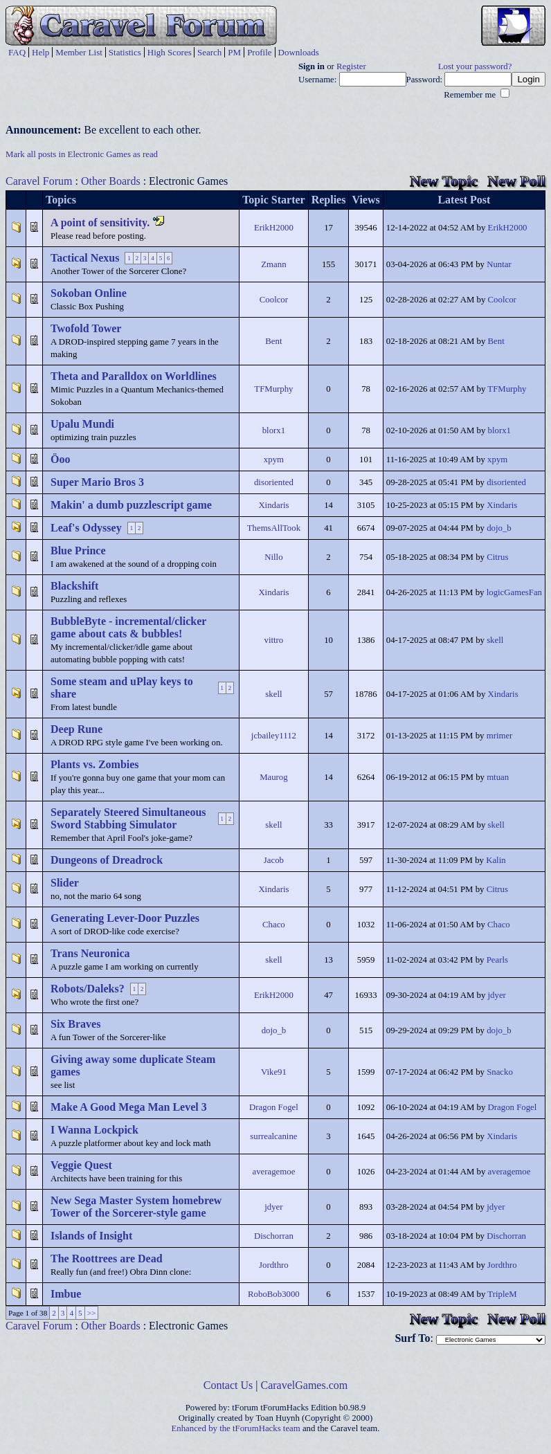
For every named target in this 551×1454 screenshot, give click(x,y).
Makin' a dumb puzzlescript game (131, 505)
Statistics (125, 52)
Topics (61, 200)
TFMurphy (273, 389)
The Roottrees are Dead (107, 1258)
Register (351, 66)
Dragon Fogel (273, 1107)
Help (40, 52)
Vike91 (274, 1072)
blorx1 (273, 430)
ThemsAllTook (273, 528)
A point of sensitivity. (100, 222)
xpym (274, 459)
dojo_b (499, 528)
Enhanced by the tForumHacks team (236, 1428)
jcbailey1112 (273, 735)
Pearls (497, 960)
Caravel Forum (39, 181)
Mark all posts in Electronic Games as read (82, 154)
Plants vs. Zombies (95, 764)
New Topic (444, 181)
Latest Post (463, 200)
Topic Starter (273, 200)
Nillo (273, 557)
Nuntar (499, 264)
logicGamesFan (514, 592)
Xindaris (273, 505)
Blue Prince (78, 550)
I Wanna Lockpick (94, 1130)
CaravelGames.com (304, 1385)
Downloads (298, 52)
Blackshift (74, 586)
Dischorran (273, 1236)
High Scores (169, 52)
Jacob (274, 860)
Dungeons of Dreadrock (107, 860)
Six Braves (75, 1024)
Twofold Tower (86, 328)
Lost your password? (475, 66)
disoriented (273, 482)
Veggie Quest (81, 1165)
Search (209, 52)
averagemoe (274, 1171)
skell (495, 640)
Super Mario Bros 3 (97, 482)
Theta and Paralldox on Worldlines (134, 376)
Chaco (273, 924)
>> (91, 1313)
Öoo (60, 459)
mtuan (498, 777)
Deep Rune (76, 729)
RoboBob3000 (274, 1294)
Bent (273, 341)
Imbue (66, 1294)
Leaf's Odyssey (86, 528)
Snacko (500, 1072)
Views (365, 200)
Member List (78, 52)
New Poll (516, 181)
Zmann (273, 264)
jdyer (497, 995)
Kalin (495, 860)
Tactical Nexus (85, 258)
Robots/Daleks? (88, 988)
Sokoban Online (89, 293)
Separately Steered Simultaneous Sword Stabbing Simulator (128, 818)
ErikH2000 (273, 228)
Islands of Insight (91, 1236)
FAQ (17, 52)
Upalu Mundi (82, 424)
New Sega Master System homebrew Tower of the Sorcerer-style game (136, 1206)
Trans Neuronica (90, 953)
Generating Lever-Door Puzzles (125, 918)
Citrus (497, 557)
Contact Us (228, 1385)
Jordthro (274, 1265)
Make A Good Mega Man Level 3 (129, 1107)
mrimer (500, 735)
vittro (274, 640)
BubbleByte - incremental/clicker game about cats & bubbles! (128, 627)
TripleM (501, 1294)
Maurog (274, 777)
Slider (65, 883)
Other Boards (111, 181)
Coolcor (274, 300)
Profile (259, 52)
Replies (328, 200)
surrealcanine (273, 1136)
